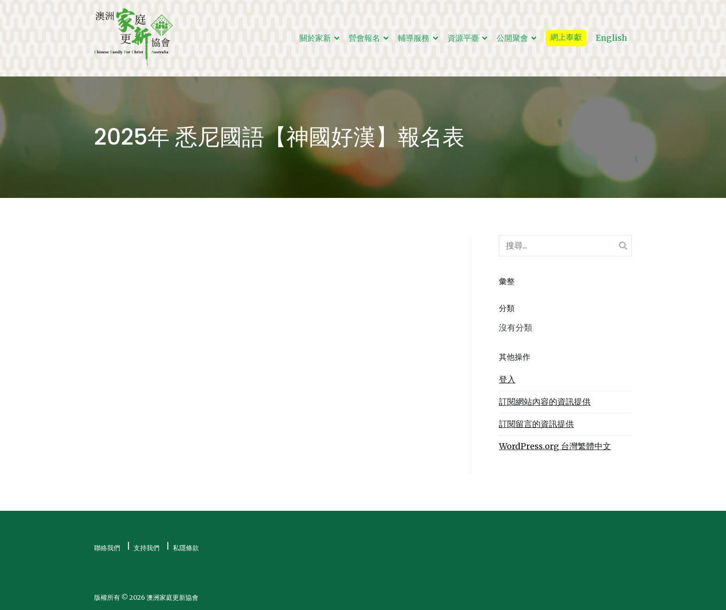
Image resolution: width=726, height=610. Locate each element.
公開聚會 (512, 38)
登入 (507, 379)
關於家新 (315, 38)
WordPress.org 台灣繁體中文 (555, 446)
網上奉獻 (566, 37)
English (611, 38)
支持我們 (146, 548)
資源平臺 (463, 38)
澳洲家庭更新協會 (172, 597)
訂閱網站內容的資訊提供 (545, 401)
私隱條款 (186, 548)
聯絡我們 (107, 548)
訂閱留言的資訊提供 (536, 424)
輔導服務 (413, 38)
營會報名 (364, 38)
